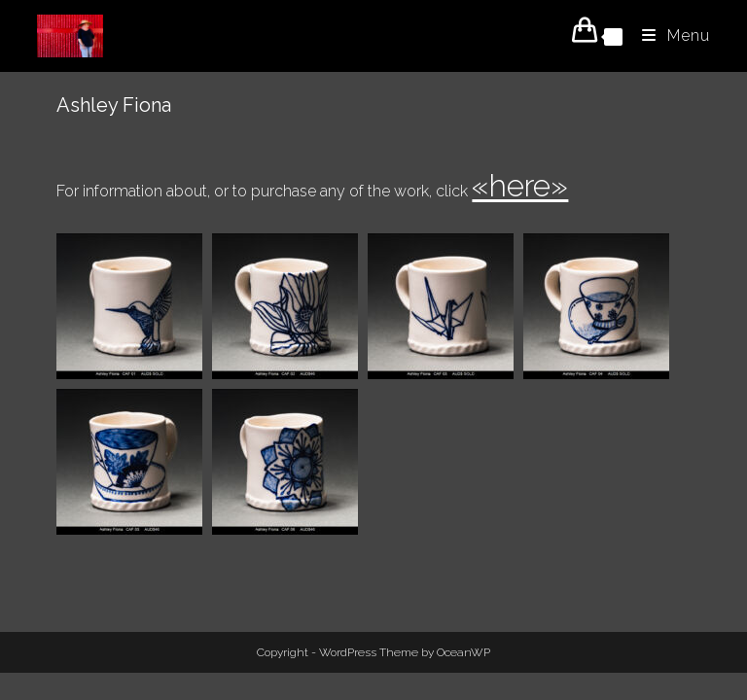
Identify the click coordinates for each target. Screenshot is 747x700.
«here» (520, 185)
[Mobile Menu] (668, 35)
